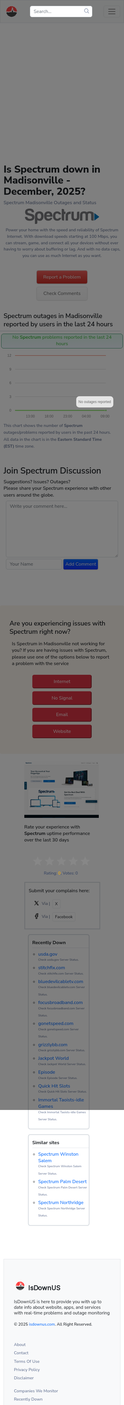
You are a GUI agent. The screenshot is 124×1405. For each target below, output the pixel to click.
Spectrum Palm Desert (62, 1181)
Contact (21, 1353)
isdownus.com (42, 1324)
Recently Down (28, 1399)
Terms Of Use (26, 1361)
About (20, 1344)
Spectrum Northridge (61, 1202)
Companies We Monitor (36, 1391)
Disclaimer (24, 1378)
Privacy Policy (27, 1370)
